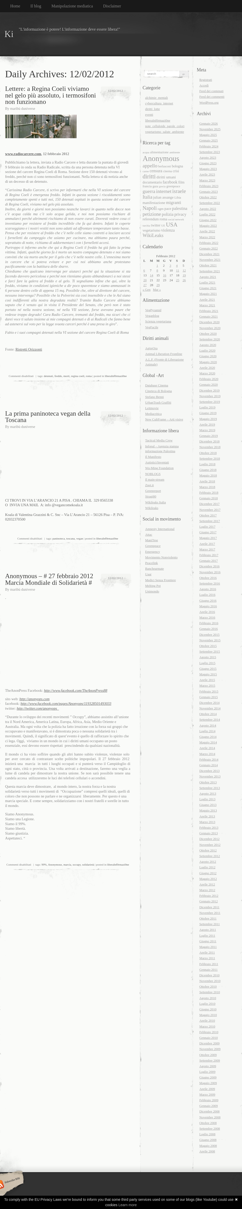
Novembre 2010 (210, 981)
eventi (149, 114)
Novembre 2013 (210, 776)
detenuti (48, 375)
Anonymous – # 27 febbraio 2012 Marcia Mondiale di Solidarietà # (49, 579)
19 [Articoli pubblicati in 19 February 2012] (184, 275)
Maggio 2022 (208, 226)
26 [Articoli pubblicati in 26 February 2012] (184, 280)
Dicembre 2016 (209, 566)
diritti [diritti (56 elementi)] (149, 176)
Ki (9, 34)
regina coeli (78, 375)
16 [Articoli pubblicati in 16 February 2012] (164, 275)
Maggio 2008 (208, 1146)
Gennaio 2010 (208, 1038)
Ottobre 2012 (208, 850)
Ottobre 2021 (208, 265)
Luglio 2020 (207, 350)
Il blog (35, 6)
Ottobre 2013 (208, 782)
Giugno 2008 (207, 1140)
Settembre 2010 (209, 992)
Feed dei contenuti (211, 91)
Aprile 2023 (207, 174)
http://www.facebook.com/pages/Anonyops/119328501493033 (65, 703)
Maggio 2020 (208, 362)
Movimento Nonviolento (161, 557)
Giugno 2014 (207, 737)
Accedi (204, 85)
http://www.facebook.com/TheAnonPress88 (75, 690)
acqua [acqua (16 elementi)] (146, 152)
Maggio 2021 (208, 294)
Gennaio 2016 (208, 629)
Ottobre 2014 (208, 714)
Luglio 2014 (207, 731)
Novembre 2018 (210, 447)
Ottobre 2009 (208, 1055)
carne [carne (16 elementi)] (146, 171)
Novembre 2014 (210, 708)
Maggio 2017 (208, 538)
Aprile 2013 (207, 816)
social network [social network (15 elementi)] (176, 219)
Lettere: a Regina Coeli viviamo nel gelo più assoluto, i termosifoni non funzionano (50, 95)
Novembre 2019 (210, 396)
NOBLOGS (152, 474)
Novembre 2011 (209, 913)
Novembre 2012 (210, 845)
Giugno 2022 (207, 220)
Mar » (157, 290)
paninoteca (58, 538)
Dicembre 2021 (209, 254)
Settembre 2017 (209, 521)
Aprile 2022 (207, 231)
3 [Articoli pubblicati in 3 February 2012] (170, 265)
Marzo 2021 (207, 305)
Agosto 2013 (207, 793)
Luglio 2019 (207, 407)
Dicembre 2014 (209, 703)
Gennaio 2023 (208, 191)
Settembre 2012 (209, 856)
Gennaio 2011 (208, 969)
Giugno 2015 (207, 669)
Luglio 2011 (207, 935)
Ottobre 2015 (208, 646)
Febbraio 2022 (208, 243)
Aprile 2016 (207, 612)
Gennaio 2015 (208, 697)
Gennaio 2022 (208, 248)
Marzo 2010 (207, 1026)
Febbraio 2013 (208, 827)
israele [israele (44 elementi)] (179, 191)
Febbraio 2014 (208, 759)
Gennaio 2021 (208, 316)
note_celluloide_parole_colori (165, 126)
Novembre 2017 (210, 510)
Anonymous (55, 864)
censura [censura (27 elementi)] (156, 171)
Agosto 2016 (207, 589)
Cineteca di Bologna (158, 391)
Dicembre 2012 (209, 839)
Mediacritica (153, 414)
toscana (70, 538)
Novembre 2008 (210, 1117)
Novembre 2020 (210, 328)
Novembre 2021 (210, 260)
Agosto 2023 (207, 157)
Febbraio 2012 (208, 896)
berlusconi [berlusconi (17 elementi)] (164, 166)
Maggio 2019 (208, 419)
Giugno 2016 (207, 600)
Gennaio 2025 (208, 140)
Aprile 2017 (207, 544)
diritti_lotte (152, 109)
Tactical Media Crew (158, 440)
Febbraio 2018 (208, 492)
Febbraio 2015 (208, 691)
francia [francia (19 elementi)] (147, 186)
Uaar (148, 574)
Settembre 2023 (209, 152)
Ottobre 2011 (207, 918)
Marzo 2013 (207, 822)
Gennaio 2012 (208, 901)
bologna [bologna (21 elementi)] (177, 166)
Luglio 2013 (207, 799)
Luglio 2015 (207, 663)
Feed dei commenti (211, 97)
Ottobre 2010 (208, 986)
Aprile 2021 (207, 299)
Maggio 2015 (208, 674)
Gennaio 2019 (208, 436)
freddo (58, 375)
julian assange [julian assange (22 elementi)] (163, 197)
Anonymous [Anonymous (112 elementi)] (161, 158)
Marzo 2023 (207, 180)
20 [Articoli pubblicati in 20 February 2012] (145, 280)
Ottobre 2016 (208, 578)
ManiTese (151, 540)
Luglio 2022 (207, 214)
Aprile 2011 (207, 952)
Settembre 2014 (209, 719)
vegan (79, 538)
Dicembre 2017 (209, 504)
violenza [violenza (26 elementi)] (168, 230)
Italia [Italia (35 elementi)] (147, 197)
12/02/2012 (115, 91)
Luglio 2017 (207, 526)
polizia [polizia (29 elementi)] (168, 214)
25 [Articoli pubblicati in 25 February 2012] (177, 280)
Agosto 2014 (207, 725)
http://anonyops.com (34, 699)
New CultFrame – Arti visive (164, 419)
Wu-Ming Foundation (159, 468)
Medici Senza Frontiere (160, 580)
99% (44, 864)
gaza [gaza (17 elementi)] (155, 186)
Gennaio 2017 (208, 561)
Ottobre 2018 (208, 453)
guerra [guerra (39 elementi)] (149, 191)
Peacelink (151, 563)
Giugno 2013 (207, 805)
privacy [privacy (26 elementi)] (180, 214)
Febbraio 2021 (208, 311)
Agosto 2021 (207, 277)
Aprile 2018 (207, 481)
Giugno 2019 (207, 413)
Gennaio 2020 (208, 384)
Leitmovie (152, 408)
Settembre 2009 (209, 1060)
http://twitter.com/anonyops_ (38, 708)
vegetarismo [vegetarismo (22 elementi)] (151, 230)
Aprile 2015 (207, 680)
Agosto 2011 (207, 930)
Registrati (205, 80)
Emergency (152, 552)
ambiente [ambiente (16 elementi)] (174, 152)
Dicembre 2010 (209, 975)
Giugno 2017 (207, 532)
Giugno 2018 (207, 470)
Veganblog (152, 316)
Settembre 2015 (209, 651)
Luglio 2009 (207, 1072)
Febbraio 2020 (208, 379)
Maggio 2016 (208, 606)
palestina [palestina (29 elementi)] (179, 208)
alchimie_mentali (156, 98)
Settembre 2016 (209, 583)
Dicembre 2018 (209, 441)
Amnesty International (160, 529)
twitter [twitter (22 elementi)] (155, 225)
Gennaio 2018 (208, 498)
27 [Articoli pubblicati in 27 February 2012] (145, 285)
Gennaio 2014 (208, 765)
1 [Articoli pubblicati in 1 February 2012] (157, 265)
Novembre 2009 (210, 1049)
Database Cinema (156, 385)
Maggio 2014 (208, 742)
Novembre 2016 (210, 572)
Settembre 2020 (209, 339)
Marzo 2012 (207, 890)
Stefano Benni (154, 397)
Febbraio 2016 (208, 623)
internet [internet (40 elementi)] (163, 191)
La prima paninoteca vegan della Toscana (47, 417)
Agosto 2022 (207, 209)
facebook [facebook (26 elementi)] (170, 182)
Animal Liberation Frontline (163, 354)
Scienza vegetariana (158, 321)
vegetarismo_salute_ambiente (164, 132)
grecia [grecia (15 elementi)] (162, 186)
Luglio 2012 (207, 867)
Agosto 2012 (207, 861)
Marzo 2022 (207, 237)
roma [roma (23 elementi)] (163, 219)
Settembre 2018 (209, 458)
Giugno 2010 (207, 1009)
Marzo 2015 (207, 685)
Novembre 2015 (210, 640)
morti (66, 375)
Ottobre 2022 (208, 197)
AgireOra (151, 348)
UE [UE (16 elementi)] (163, 225)
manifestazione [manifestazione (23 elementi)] (154, 203)
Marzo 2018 (207, 487)
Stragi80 (150, 496)
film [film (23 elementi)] (181, 182)
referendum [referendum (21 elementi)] (151, 219)
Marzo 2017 (207, 549)
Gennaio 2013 (208, 833)
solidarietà (88, 864)
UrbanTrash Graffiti (158, 402)
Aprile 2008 (207, 1151)
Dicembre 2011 (209, 907)
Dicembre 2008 (209, 1111)
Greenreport (153, 491)
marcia (67, 864)
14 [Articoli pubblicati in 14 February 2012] (151, 275)
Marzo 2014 (207, 754)
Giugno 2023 (207, 163)
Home (15, 6)
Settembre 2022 (209, 203)
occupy (77, 864)
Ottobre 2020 (208, 334)
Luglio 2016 (207, 595)
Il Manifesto (153, 457)
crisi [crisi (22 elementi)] (176, 171)
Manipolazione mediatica (72, 6)
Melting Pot (153, 586)
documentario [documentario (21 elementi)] (152, 182)
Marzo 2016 (207, 617)
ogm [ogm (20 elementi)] (161, 209)
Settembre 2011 (209, 924)
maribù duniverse (22, 109)
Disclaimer (112, 6)
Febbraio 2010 (208, 1032)
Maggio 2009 (208, 1083)
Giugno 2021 (207, 288)
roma (89, 375)
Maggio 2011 (208, 947)
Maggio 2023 (208, 169)
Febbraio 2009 (208, 1100)
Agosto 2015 (207, 657)
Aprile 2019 (207, 424)
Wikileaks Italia (155, 502)
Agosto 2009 (207, 1066)
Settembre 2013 (209, 788)
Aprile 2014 (207, 748)
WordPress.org (208, 102)
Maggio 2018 (208, 475)
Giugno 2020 (207, 356)
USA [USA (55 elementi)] (171, 224)
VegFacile (151, 327)
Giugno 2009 (207, 1077)
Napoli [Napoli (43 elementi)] (150, 208)
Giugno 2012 (207, 873)
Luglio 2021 (207, 282)
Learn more (127, 1205)
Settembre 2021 (209, 271)
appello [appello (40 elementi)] (150, 165)
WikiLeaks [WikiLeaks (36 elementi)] (153, 235)
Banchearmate (154, 568)
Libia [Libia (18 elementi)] (177, 197)
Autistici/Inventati (157, 462)
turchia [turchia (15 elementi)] (146, 225)
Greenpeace (152, 546)
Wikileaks (151, 508)
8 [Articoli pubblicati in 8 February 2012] (157, 270)
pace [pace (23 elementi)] (167, 209)
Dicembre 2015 (209, 634)
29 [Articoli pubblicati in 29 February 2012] (158, 285)
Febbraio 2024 (208, 146)
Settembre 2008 (209, 1128)
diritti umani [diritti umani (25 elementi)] (166, 177)
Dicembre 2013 (209, 771)
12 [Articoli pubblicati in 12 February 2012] (184, 270)
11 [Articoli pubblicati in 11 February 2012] (177, 270)
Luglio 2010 (207, 1004)
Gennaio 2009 (208, 1106)
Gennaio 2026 (208, 123)
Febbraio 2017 (208, 555)
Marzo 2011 (207, 958)
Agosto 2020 (207, 345)
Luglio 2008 (207, 1134)
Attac (148, 534)
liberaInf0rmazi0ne (116, 375)
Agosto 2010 (207, 998)
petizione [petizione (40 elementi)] (152, 214)
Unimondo (152, 591)
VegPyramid (153, 310)
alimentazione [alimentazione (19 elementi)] (159, 152)
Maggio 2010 (208, 1015)
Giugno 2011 (207, 941)
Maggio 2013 (208, 810)
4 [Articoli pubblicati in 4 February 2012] (177, 265)
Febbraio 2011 (208, 964)
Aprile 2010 (207, 1020)
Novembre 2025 (210, 129)
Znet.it (149, 485)
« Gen (147, 290)
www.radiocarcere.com (23, 154)
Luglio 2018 (207, 464)
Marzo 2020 (207, 373)
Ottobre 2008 (208, 1123)
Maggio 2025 (208, 135)
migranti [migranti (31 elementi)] (173, 202)
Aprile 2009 (207, 1089)
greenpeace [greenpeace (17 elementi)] (173, 186)
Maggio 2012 (208, 879)
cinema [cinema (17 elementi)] (167, 171)
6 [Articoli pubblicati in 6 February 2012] (144, 270)
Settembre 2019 (209, 402)
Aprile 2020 (207, 368)
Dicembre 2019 (209, 390)
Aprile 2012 (207, 884)
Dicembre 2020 (209, 322)
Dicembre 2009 (209, 1043)
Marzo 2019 (207, 430)
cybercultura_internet (159, 103)
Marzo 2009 (207, 1094)
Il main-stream (154, 479)
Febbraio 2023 (208, 186)
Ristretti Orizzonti (28, 349)
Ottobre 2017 (208, 515)
